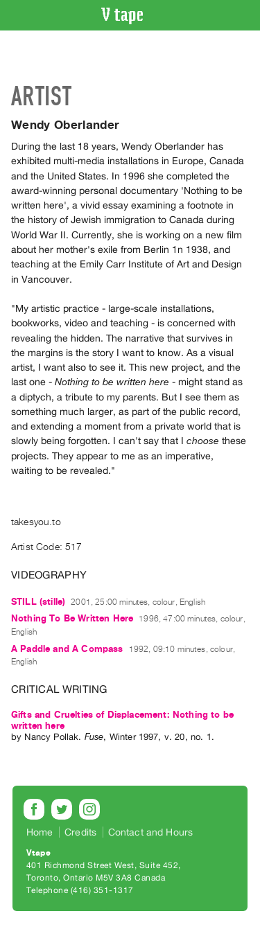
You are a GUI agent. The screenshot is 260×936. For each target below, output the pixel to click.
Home (39, 832)
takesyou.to (36, 522)
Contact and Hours (150, 832)
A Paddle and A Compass (67, 649)
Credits (80, 832)
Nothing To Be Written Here (72, 618)
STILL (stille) (38, 602)
